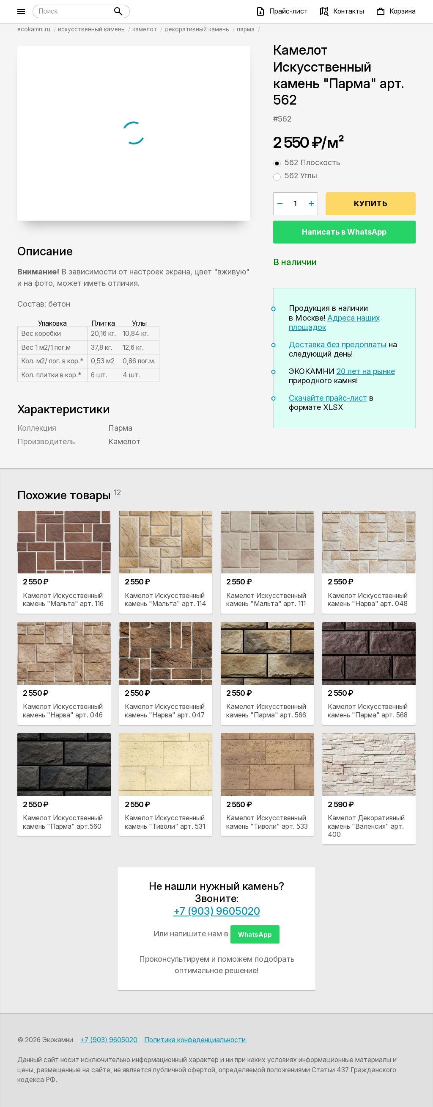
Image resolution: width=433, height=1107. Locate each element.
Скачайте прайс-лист (328, 397)
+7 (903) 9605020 (216, 911)
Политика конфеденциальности (195, 1040)
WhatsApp (255, 934)
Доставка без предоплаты (337, 344)
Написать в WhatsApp (344, 231)
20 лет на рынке (366, 371)
